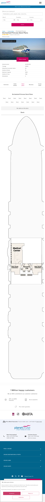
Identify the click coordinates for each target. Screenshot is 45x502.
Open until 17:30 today (33, 436)
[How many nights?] (36, 20)
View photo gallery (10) (9, 41)
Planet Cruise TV (29, 476)
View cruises (22, 59)
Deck (4, 98)
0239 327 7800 (10, 438)
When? (4, 17)
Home (3, 31)
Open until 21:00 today (12, 436)
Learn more (39, 421)
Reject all (30, 493)
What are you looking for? (8, 11)
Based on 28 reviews (14, 34)
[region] (21, 491)
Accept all (11, 493)
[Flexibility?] (22, 20)
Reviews (31, 84)
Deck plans (22, 84)
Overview (6, 84)
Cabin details (15, 84)
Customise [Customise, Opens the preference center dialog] (21, 497)
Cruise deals (39, 84)
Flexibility (18, 17)
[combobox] (22, 14)
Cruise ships (11, 31)
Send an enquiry (32, 438)
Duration (32, 17)
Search (22, 24)
